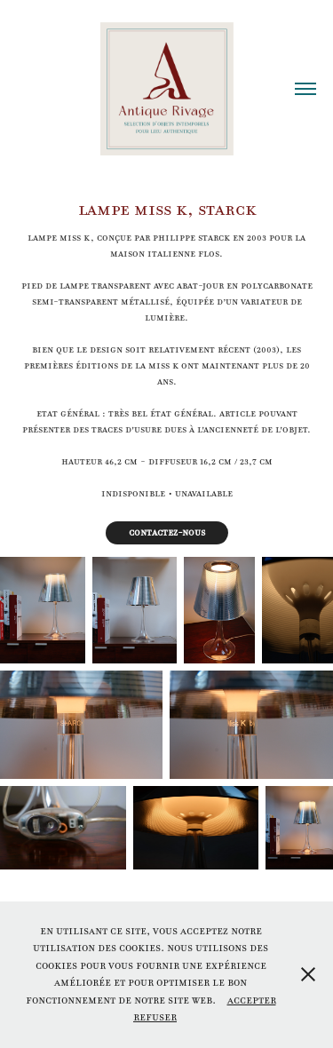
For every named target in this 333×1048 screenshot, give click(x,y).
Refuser (155, 1017)
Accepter (251, 1000)
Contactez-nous (167, 532)
